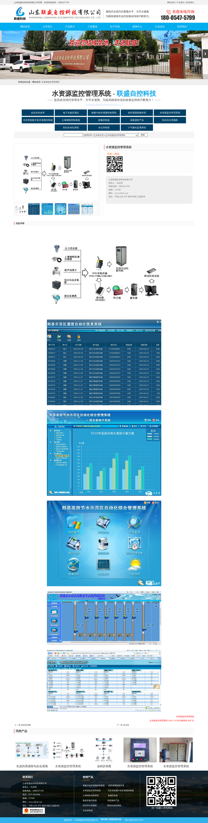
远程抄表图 (26, 725)
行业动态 (160, 26)
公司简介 (47, 26)
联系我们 (190, 2)
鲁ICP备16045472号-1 (134, 820)
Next (205, 53)
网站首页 (171, 2)
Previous (2, 53)
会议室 (126, 725)
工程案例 (92, 26)
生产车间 (115, 26)
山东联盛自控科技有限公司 (86, 820)
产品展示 (181, 2)
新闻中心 (137, 26)
